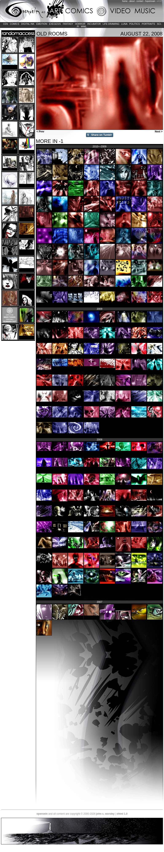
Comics (14, 24)
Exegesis (55, 24)
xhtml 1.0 (122, 813)
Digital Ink (27, 24)
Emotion (42, 24)
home (125, 1)
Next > (159, 131)
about (131, 1)
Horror (80, 24)
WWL (83, 26)
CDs (6, 24)
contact (139, 1)
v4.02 (158, 1)
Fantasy (68, 24)
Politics (134, 24)
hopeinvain (150, 1)
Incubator (94, 24)
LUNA (124, 24)
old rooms (51, 34)
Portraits (148, 24)
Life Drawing (111, 24)
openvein (42, 813)
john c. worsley (105, 813)
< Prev (40, 131)
